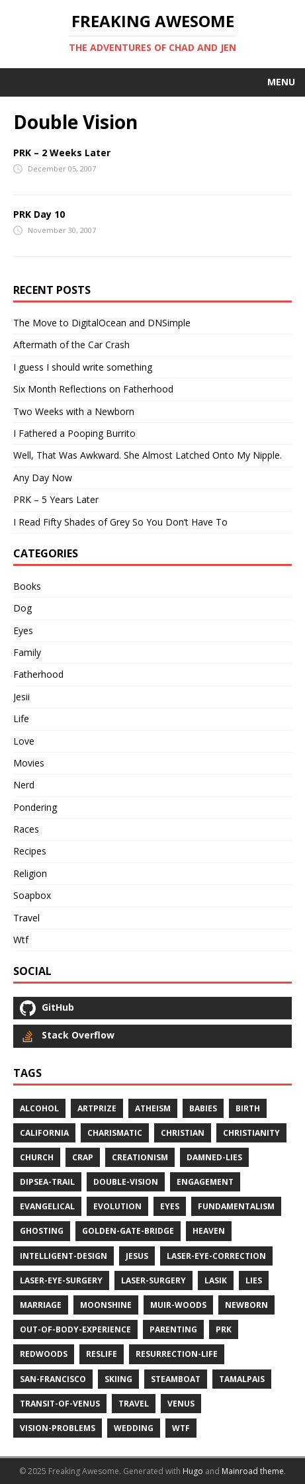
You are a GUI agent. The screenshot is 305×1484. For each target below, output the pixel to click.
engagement (205, 1181)
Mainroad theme (253, 1471)
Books (27, 586)
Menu (281, 81)
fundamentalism (236, 1206)
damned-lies (214, 1157)
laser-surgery (153, 1280)
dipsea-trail (47, 1181)
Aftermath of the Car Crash (71, 344)
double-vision (125, 1181)
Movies (28, 763)
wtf (181, 1428)
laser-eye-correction (216, 1256)
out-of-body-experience (75, 1329)
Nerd (23, 784)
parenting (173, 1329)
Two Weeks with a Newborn (73, 411)
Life (21, 718)
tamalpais (242, 1379)
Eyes (23, 630)
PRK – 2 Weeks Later (61, 152)
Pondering (35, 807)
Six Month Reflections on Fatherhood (93, 389)
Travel (26, 917)
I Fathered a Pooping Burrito (74, 433)
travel (133, 1403)
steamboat (175, 1379)
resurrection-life (177, 1354)
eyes (169, 1206)
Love (23, 741)
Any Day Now (42, 477)
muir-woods (178, 1305)
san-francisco (53, 1379)
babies (203, 1108)
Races (26, 829)
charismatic (114, 1132)
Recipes (29, 851)
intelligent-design (63, 1256)
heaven (209, 1230)
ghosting (42, 1230)
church (37, 1157)
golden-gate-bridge (128, 1230)
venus (181, 1403)
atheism (153, 1108)
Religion (30, 873)
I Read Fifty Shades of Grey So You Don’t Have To (120, 522)
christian (182, 1132)
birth (248, 1108)
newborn (246, 1305)
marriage (41, 1305)
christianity (251, 1132)
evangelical (47, 1206)
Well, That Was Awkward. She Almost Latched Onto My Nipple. (147, 455)
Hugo (193, 1471)
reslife (101, 1354)
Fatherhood (38, 674)
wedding (133, 1428)
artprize (96, 1108)
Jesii (21, 696)
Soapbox (32, 895)
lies (253, 1280)
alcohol (39, 1108)
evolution (117, 1206)
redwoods (43, 1354)
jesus (137, 1256)
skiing (118, 1379)
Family (27, 652)
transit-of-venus (60, 1403)
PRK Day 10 (39, 214)
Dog (22, 608)
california (44, 1132)
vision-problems (57, 1428)
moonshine (106, 1305)
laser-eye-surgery (61, 1280)
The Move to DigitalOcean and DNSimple (102, 322)
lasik (215, 1280)
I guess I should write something (82, 367)
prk (224, 1329)
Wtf (20, 939)
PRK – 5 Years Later (56, 499)
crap (82, 1157)
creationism (140, 1157)
